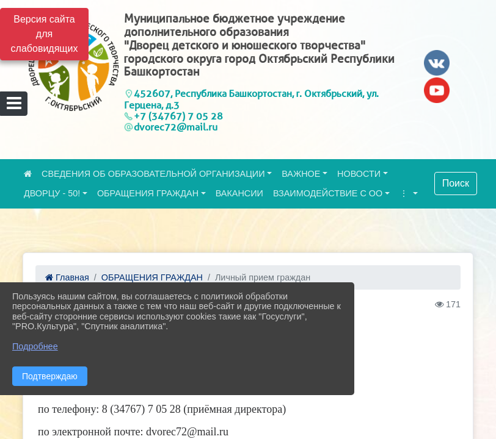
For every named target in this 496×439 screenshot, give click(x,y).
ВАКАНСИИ (239, 193)
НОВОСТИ (359, 174)
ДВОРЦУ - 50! (52, 193)
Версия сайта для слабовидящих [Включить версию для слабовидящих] (44, 34)
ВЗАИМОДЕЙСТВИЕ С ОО (327, 193)
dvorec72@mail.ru (175, 127)
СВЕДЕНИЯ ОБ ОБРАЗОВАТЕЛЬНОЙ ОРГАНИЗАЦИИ (153, 174)
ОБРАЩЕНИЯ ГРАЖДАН (148, 193)
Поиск (455, 183)
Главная (67, 277)
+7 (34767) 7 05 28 (178, 116)
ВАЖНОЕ (301, 174)
